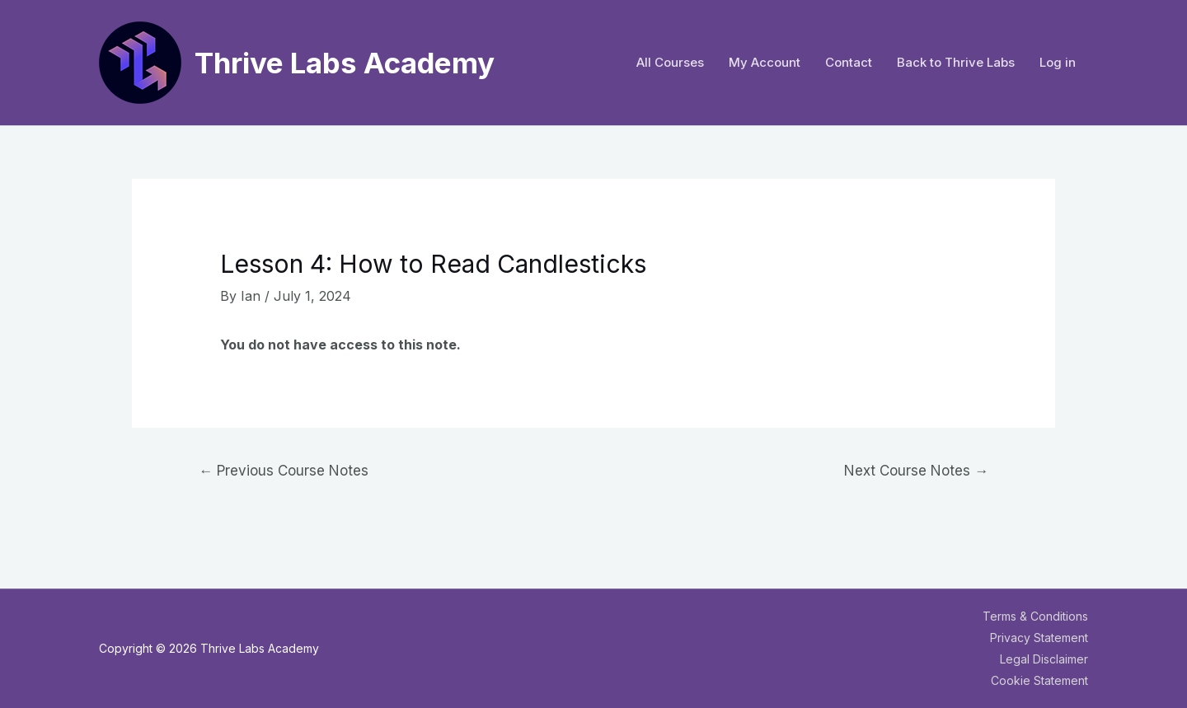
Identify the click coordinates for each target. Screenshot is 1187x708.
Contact (848, 62)
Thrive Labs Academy (345, 62)
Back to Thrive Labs (956, 62)
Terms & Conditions (1035, 616)
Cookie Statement (1039, 680)
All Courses (670, 62)
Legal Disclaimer (1044, 659)
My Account (764, 62)
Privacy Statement (1039, 638)
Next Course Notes (916, 470)
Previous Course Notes (283, 470)
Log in (1057, 62)
